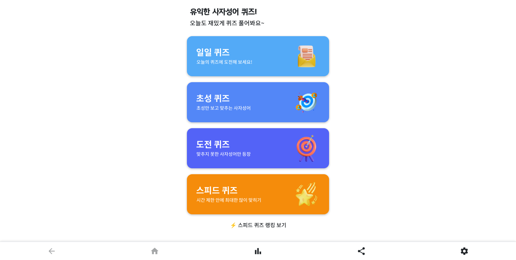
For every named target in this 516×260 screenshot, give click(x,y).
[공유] (361, 251)
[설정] (464, 251)
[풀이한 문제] (258, 251)
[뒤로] (51, 251)
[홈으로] (155, 251)
